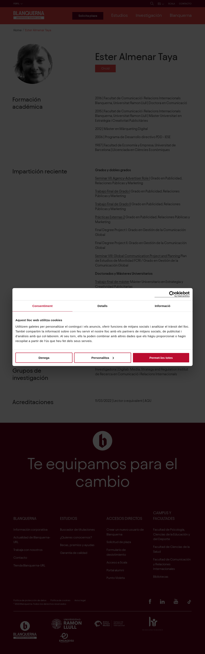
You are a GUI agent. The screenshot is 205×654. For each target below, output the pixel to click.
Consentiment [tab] (42, 306)
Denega (43, 357)
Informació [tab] (162, 306)
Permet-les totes (161, 357)
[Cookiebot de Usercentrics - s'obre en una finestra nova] (172, 294)
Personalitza (102, 357)
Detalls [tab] (102, 306)
